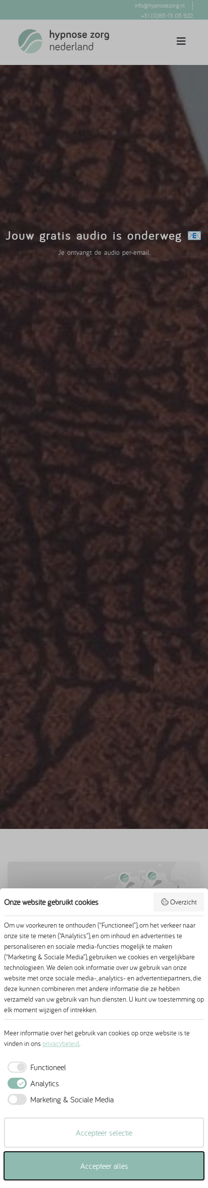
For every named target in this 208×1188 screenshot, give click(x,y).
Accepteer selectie (104, 1133)
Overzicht (179, 901)
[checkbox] (35, 1067)
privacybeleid (60, 1043)
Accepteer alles (104, 1166)
